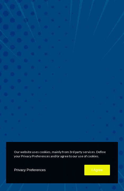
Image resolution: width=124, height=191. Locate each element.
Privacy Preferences (29, 170)
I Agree (97, 170)
